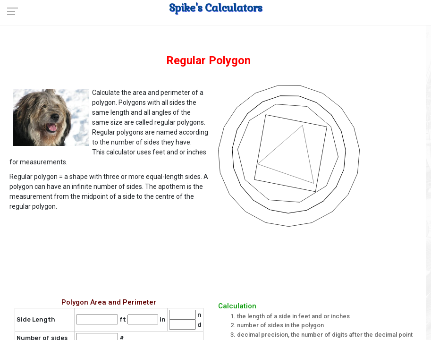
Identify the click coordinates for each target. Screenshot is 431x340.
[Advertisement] (217, 260)
